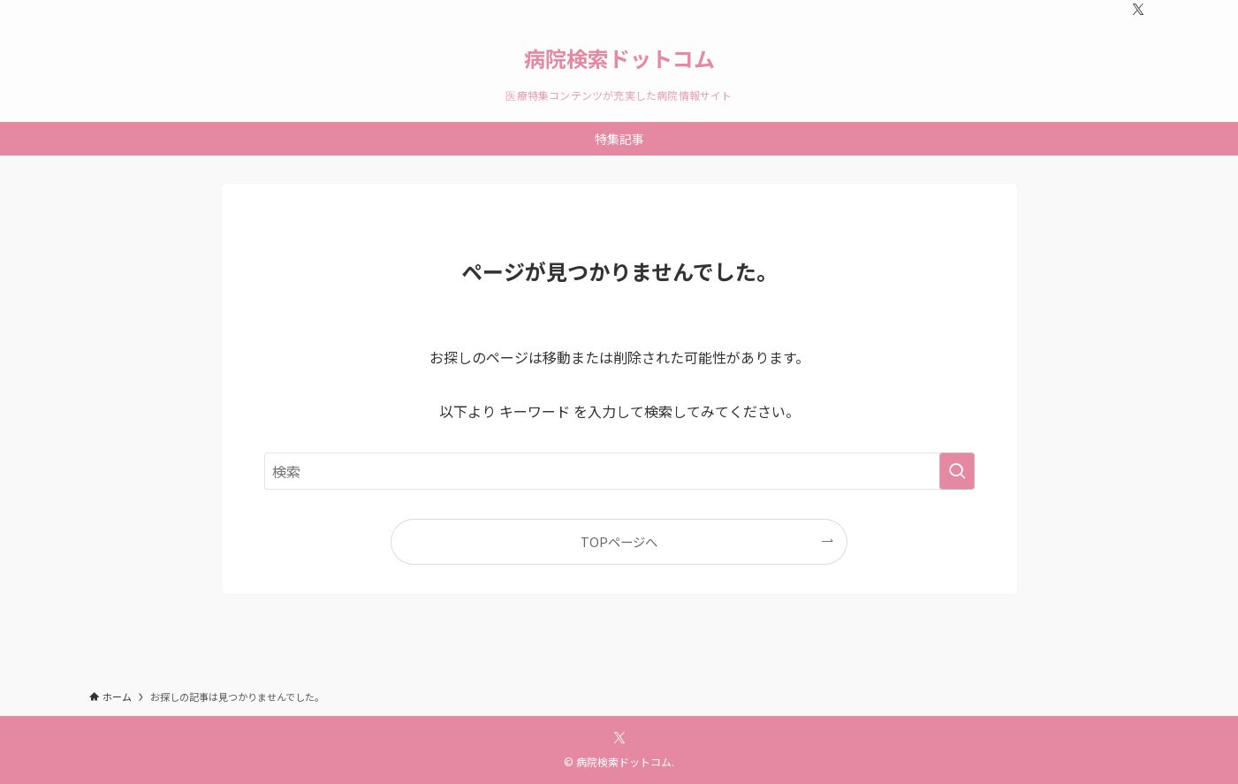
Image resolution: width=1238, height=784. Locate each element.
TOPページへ (619, 541)
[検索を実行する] (957, 471)
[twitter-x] (1138, 9)
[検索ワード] (619, 471)
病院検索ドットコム (619, 58)
